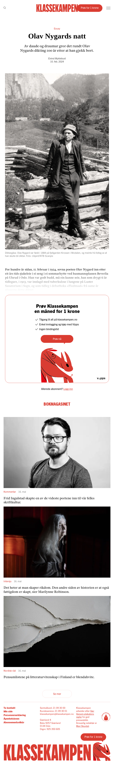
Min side (8, 711)
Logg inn (68, 388)
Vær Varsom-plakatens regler (85, 713)
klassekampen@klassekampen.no (57, 713)
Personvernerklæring (15, 714)
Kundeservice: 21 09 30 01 (53, 710)
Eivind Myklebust (57, 58)
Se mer (57, 693)
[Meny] (108, 8)
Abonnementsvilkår (14, 722)
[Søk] (5, 8)
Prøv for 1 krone (90, 7)
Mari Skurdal (82, 725)
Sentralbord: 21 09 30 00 (52, 707)
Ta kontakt (9, 707)
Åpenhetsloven (11, 718)
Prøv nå (57, 338)
